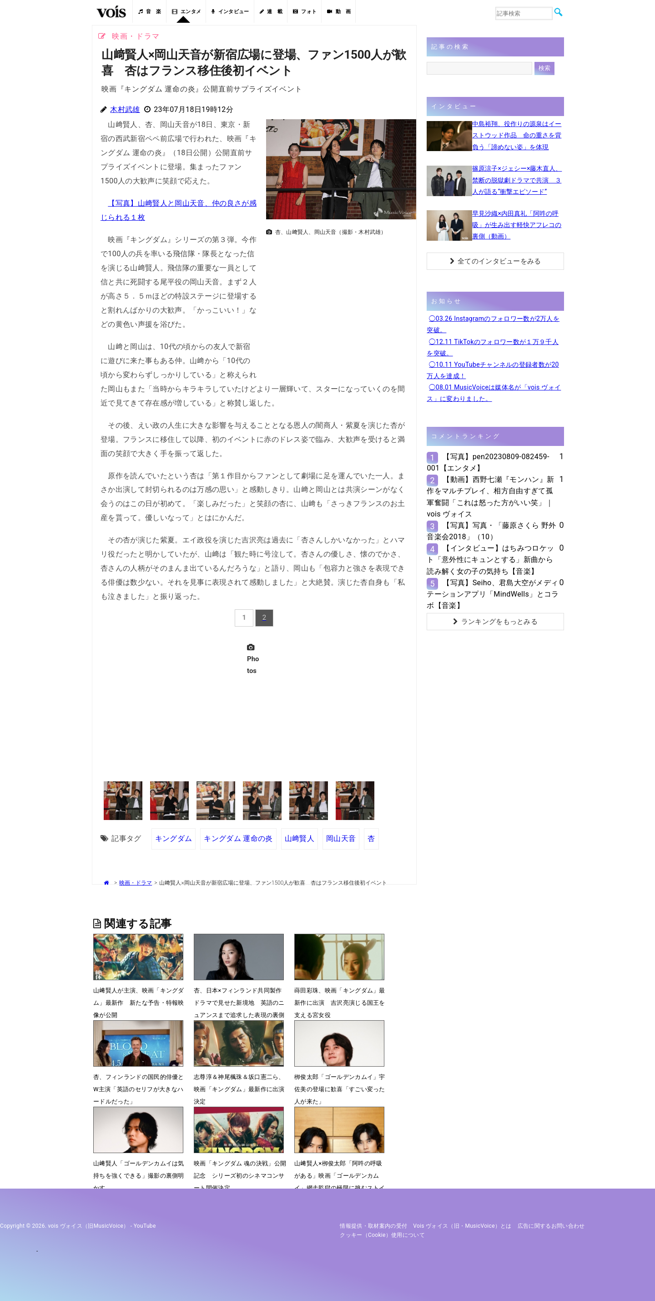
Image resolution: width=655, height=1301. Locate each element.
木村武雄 (125, 109)
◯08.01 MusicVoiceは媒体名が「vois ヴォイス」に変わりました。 (494, 393)
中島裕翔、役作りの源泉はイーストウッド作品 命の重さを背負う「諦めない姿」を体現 (516, 135)
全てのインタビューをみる (495, 261)
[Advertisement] (337, 303)
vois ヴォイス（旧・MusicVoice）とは (462, 1226)
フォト (305, 12)
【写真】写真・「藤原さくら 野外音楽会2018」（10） (491, 531)
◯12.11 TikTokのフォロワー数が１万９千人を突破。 (493, 347)
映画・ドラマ (135, 883)
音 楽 (149, 12)
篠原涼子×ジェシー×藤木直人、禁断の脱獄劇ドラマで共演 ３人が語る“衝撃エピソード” (517, 180)
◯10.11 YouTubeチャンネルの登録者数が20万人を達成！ (493, 370)
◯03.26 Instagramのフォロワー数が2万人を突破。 (493, 324)
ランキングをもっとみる (495, 622)
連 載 (271, 12)
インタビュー (230, 12)
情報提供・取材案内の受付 (373, 1226)
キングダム (173, 838)
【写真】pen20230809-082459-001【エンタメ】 (488, 462)
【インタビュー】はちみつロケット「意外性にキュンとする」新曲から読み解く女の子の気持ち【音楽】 (490, 559)
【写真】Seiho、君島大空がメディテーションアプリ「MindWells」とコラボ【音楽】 (493, 594)
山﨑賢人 (299, 838)
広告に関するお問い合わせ (551, 1226)
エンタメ (187, 12)
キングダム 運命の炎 (238, 838)
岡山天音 (341, 838)
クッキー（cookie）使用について (382, 1235)
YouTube (145, 1226)
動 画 (339, 12)
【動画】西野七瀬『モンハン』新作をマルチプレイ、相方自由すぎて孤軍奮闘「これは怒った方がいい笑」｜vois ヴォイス (490, 496)
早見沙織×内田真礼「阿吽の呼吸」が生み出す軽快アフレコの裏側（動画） (516, 225)
